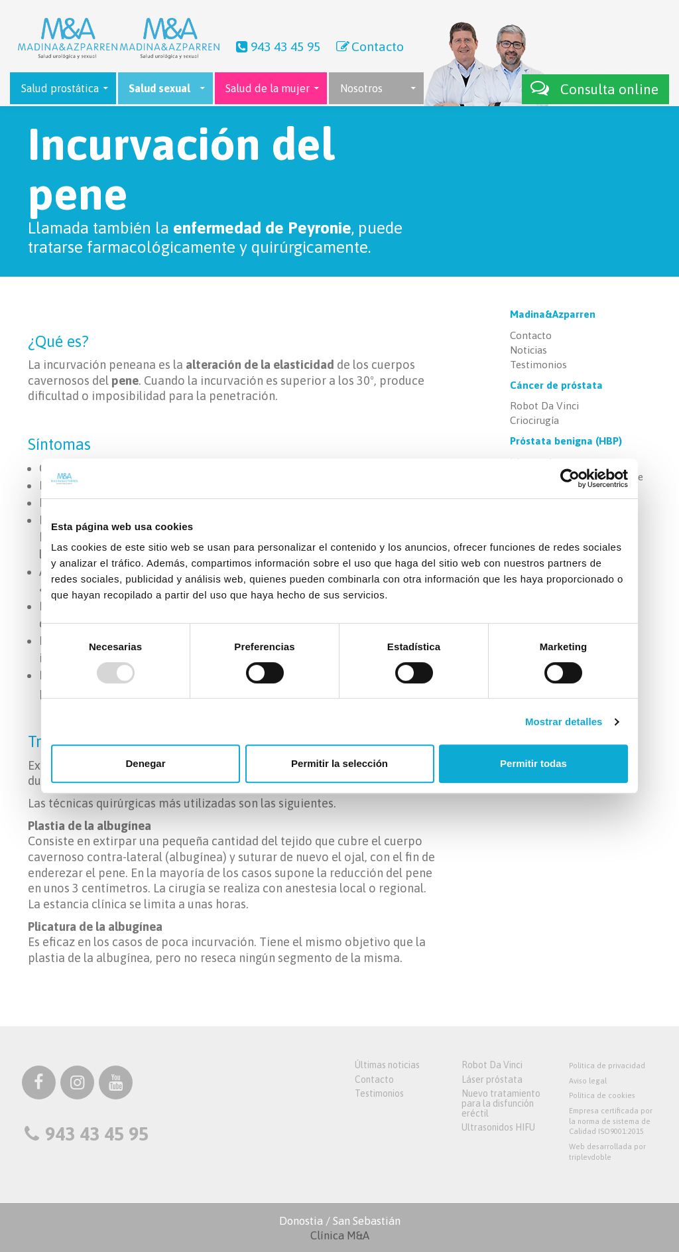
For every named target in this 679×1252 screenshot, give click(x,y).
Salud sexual (159, 88)
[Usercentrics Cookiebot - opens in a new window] (570, 478)
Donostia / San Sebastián (340, 1228)
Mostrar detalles (564, 721)
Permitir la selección (339, 763)
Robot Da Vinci (544, 405)
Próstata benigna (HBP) (566, 441)
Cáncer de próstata (556, 385)
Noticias (528, 350)
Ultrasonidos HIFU (498, 1127)
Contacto (369, 46)
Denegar (145, 763)
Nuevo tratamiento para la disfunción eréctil (501, 1103)
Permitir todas (533, 763)
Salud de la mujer (267, 88)
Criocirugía (534, 420)
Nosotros (361, 88)
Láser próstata (492, 1079)
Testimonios (538, 364)
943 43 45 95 (276, 46)
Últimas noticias (387, 1065)
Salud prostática (60, 88)
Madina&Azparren (552, 314)
